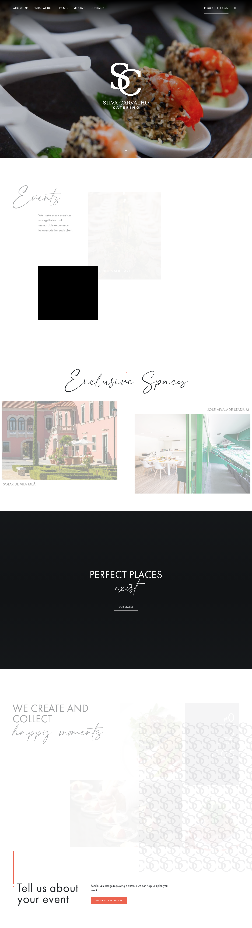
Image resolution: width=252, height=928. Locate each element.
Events (63, 8)
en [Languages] (236, 8)
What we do (43, 8)
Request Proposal (216, 8)
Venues (79, 8)
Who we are (21, 8)
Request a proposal (109, 900)
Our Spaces (126, 607)
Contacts (97, 8)
